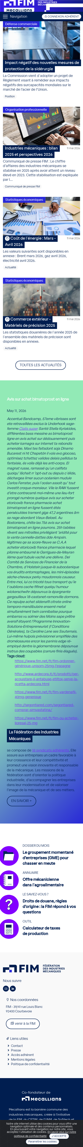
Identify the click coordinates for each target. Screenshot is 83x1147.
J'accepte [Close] (59, 1136)
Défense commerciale (21, 24)
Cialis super (28, 429)
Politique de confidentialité (30, 1064)
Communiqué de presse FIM (22, 186)
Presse (16, 1050)
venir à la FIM (22, 1023)
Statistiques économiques (24, 199)
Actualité (10, 267)
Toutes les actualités (41, 365)
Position (10, 96)
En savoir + (21, 801)
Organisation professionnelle (26, 109)
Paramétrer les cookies (42, 1141)
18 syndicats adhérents (50, 750)
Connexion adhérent (61, 16)
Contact (17, 1045)
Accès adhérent (22, 1055)
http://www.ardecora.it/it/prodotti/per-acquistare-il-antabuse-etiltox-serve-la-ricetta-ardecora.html (47, 679)
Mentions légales (23, 1059)
